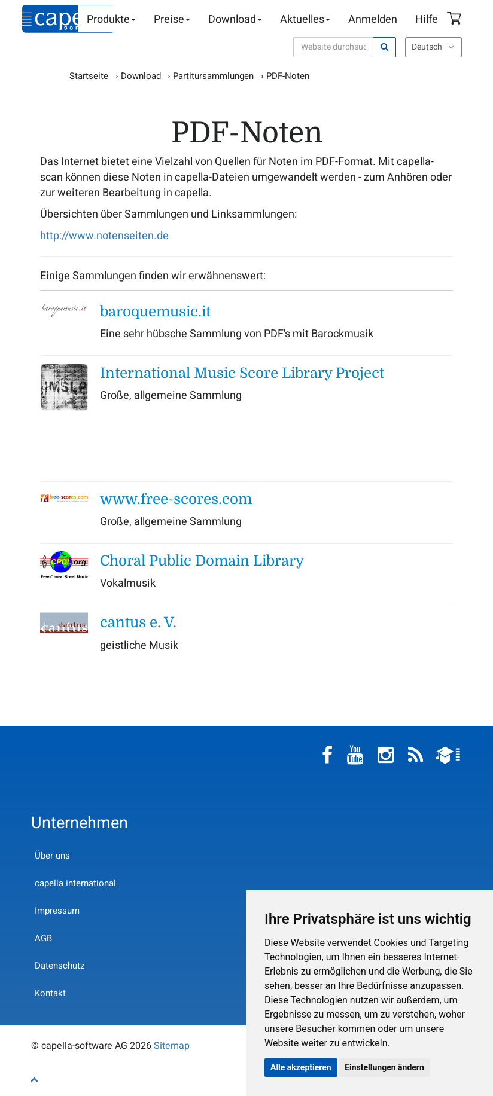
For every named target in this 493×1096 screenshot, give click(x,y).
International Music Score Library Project (242, 373)
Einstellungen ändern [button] (384, 1067)
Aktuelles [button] (305, 19)
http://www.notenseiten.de (104, 236)
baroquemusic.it (155, 311)
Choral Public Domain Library (202, 560)
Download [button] (235, 19)
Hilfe (426, 19)
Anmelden (372, 19)
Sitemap (172, 1046)
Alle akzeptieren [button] (300, 1067)
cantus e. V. (138, 622)
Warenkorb (456, 20)
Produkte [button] (111, 19)
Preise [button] (172, 19)
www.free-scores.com (176, 499)
